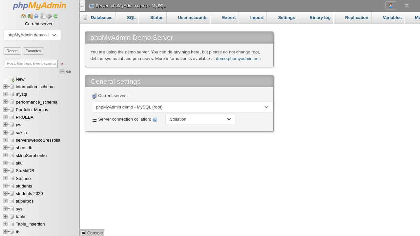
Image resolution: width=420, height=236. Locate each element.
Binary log (315, 17)
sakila (21, 132)
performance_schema (36, 102)
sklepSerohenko (31, 155)
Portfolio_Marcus (32, 109)
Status (152, 17)
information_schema (35, 86)
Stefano (23, 178)
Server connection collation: (125, 119)
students (24, 186)
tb (17, 231)
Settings (282, 17)
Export (225, 17)
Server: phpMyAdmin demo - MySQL (131, 5)
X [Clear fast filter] (62, 64)
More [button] (383, 17)
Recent (12, 51)
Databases (97, 17)
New (20, 79)
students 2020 (29, 193)
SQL (127, 17)
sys (19, 208)
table (20, 216)
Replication (352, 17)
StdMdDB (25, 170)
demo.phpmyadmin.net (238, 58)
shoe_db (24, 147)
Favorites (33, 51)
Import (252, 17)
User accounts (188, 17)
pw (18, 124)
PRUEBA (24, 117)
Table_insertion (30, 224)
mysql (21, 94)
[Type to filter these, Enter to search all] (31, 64)
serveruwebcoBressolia (38, 140)
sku (19, 163)
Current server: (39, 23)
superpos (24, 201)
